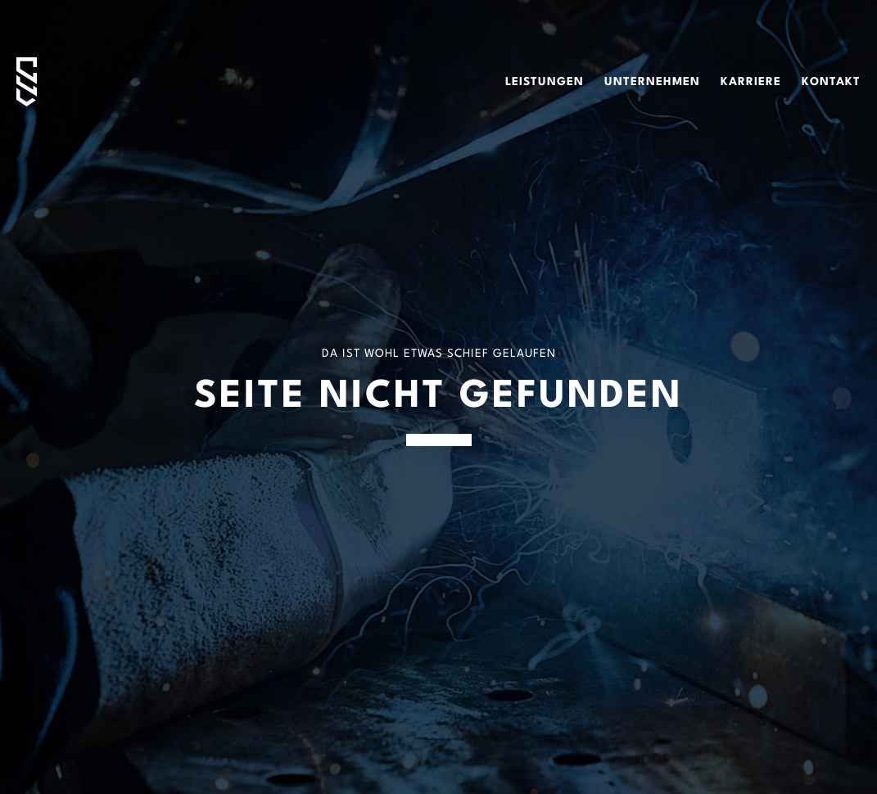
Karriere (751, 82)
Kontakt (831, 82)
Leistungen (544, 82)
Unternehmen (652, 82)
